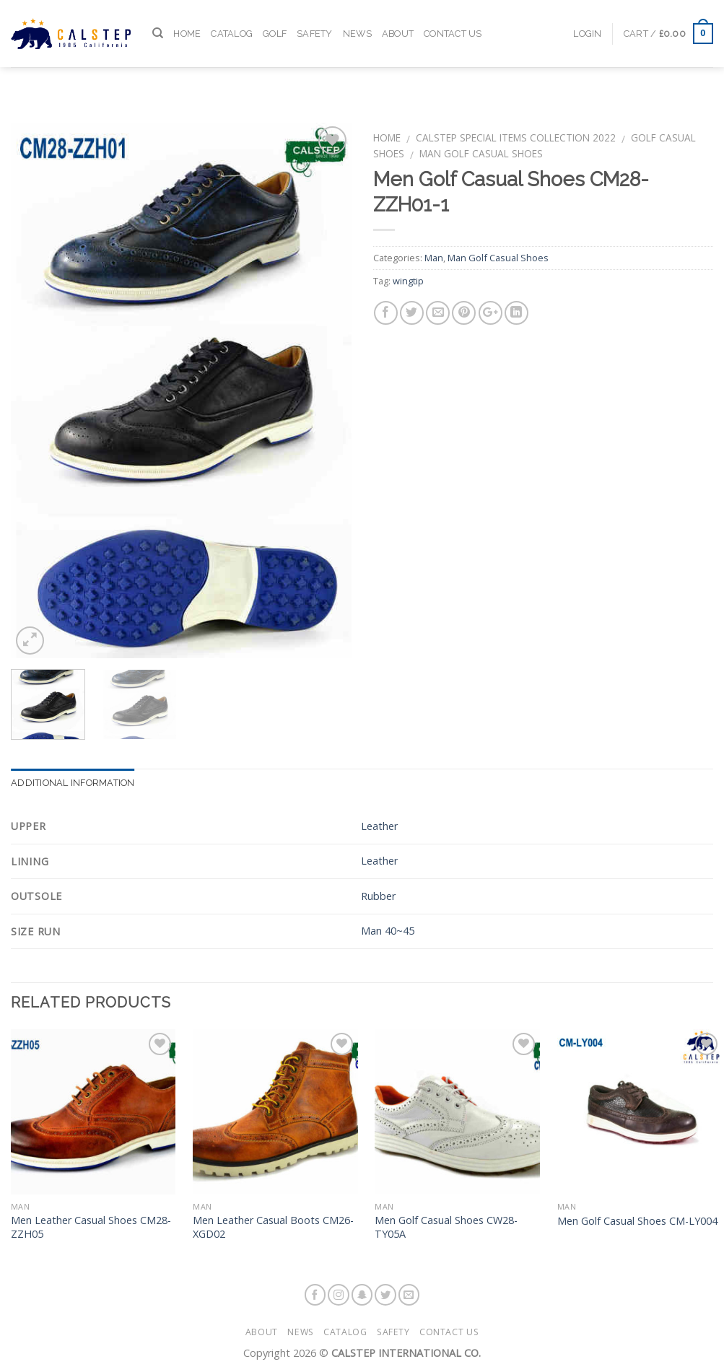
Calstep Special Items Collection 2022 (516, 137)
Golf (275, 18)
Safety (315, 18)
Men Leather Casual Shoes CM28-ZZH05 (91, 1227)
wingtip (408, 280)
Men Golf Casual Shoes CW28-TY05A (446, 1227)
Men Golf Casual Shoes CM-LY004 (637, 1221)
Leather (379, 826)
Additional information (73, 782)
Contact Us (453, 18)
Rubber (378, 896)
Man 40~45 (387, 931)
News (357, 18)
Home (187, 18)
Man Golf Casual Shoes (481, 153)
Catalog (232, 18)
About (398, 18)
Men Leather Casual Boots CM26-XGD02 (273, 1227)
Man (433, 257)
